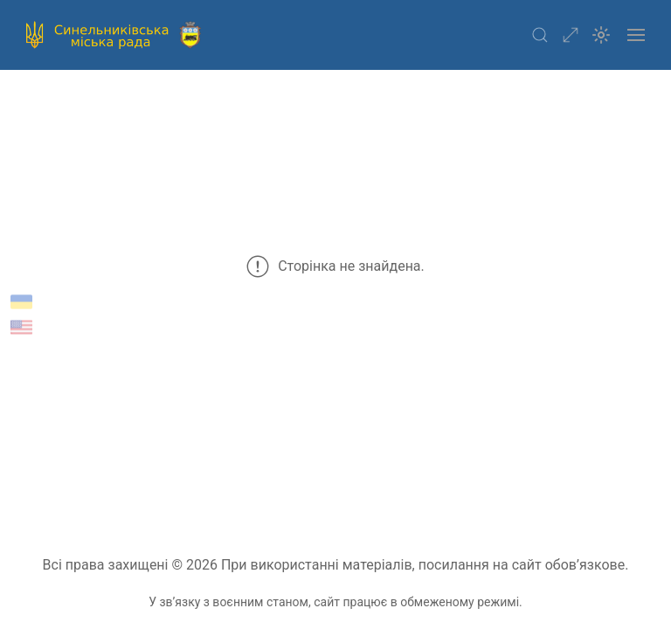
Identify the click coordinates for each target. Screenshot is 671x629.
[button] (540, 35)
